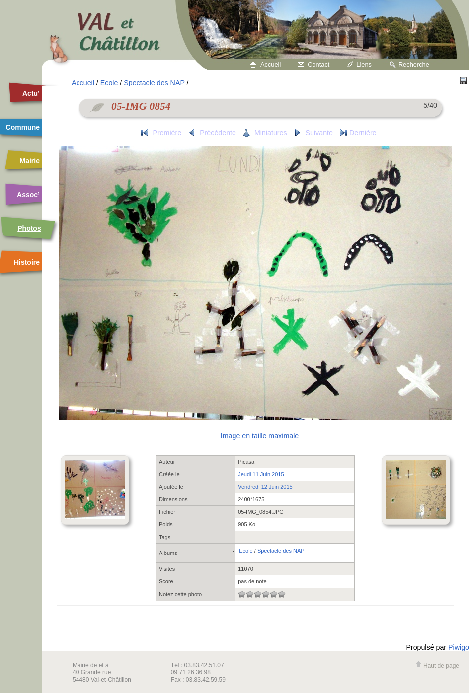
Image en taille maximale (260, 436)
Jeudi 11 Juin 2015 (261, 474)
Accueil (270, 64)
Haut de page (437, 665)
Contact (318, 64)
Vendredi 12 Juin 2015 (265, 487)
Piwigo (458, 647)
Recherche (413, 64)
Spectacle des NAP (154, 83)
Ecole (109, 83)
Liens (364, 64)
